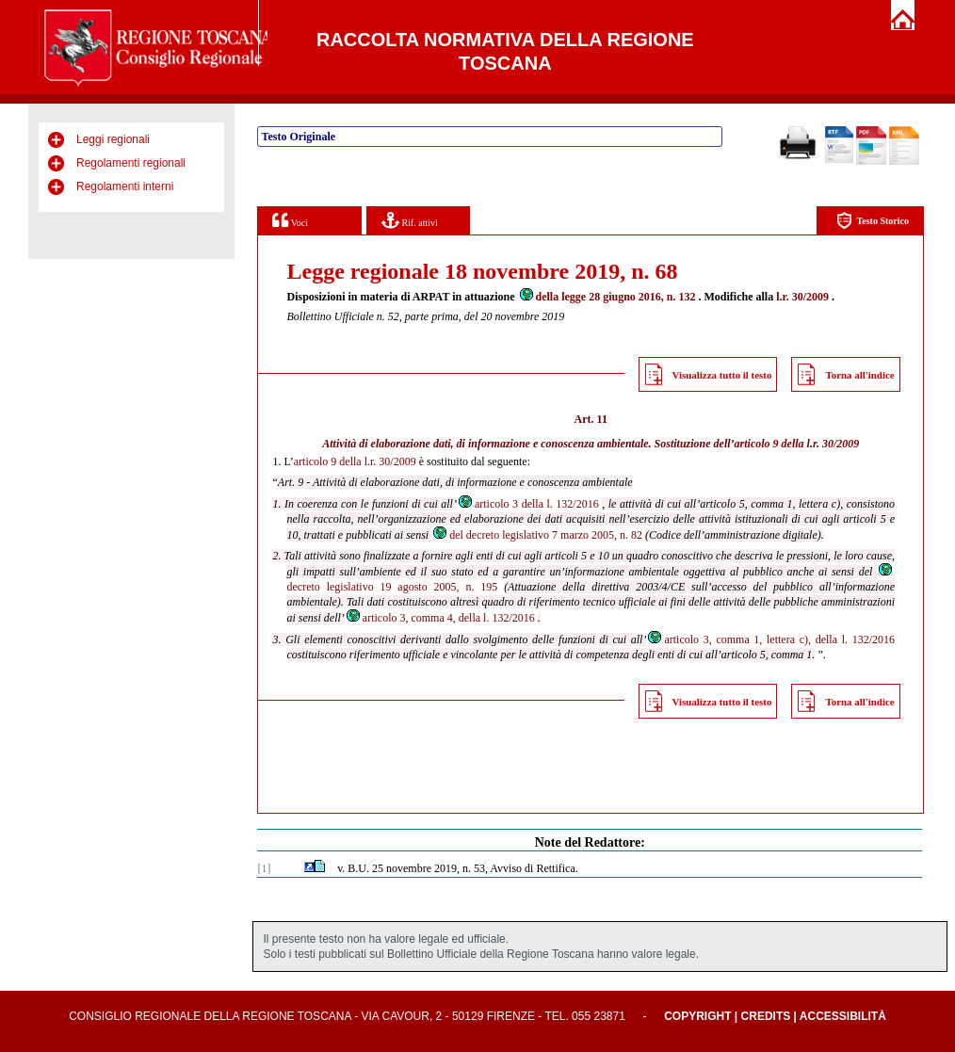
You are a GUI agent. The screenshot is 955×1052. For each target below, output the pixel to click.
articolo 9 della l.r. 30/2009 (797, 443)
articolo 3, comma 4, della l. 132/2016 (440, 617)
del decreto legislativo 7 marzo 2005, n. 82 (536, 535)
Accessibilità (843, 1016)
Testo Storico (872, 221)
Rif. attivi (409, 220)
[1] (263, 868)
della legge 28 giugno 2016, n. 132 (607, 296)
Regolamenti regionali (131, 163)
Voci (289, 220)
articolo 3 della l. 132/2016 (528, 503)
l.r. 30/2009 (802, 296)
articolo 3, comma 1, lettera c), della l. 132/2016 (770, 639)
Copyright (697, 1016)
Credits (766, 1016)
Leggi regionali (113, 139)
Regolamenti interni (124, 186)
